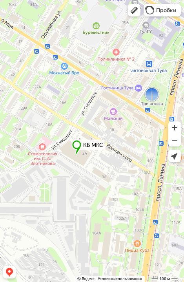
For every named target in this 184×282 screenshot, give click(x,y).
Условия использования (120, 279)
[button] (134, 10)
